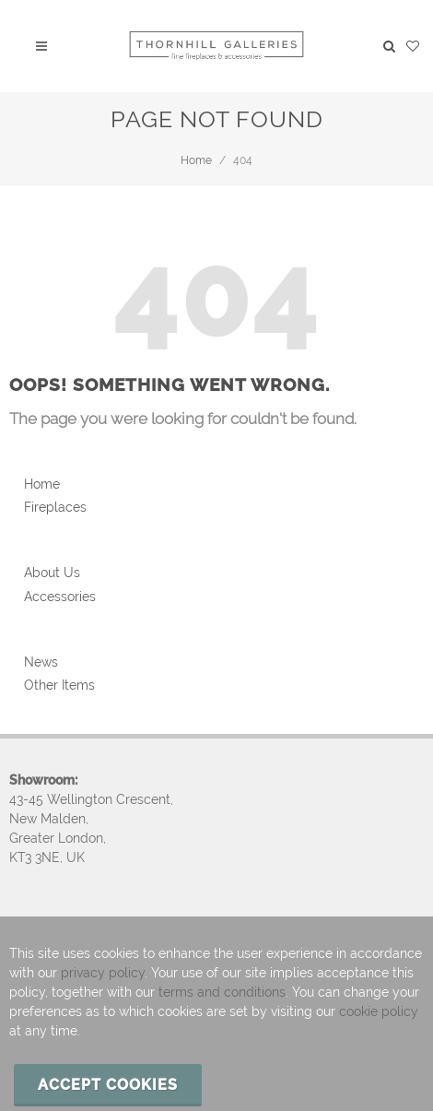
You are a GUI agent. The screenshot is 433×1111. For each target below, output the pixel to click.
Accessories (60, 596)
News (41, 662)
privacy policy (103, 972)
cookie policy (378, 1011)
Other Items (59, 685)
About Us (52, 572)
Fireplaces (55, 507)
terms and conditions (222, 992)
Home (196, 160)
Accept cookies (108, 1084)
